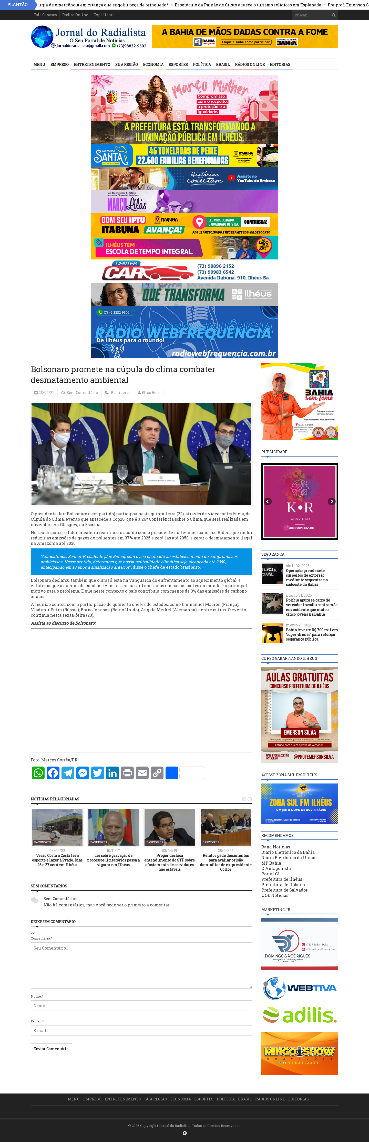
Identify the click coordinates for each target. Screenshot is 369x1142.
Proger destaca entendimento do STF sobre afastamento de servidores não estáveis (169, 862)
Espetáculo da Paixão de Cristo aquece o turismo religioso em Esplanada (255, 4)
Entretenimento (92, 64)
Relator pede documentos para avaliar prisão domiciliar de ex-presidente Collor (226, 862)
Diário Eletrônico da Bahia (288, 852)
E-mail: (37, 1021)
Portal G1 (270, 873)
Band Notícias (275, 846)
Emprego (59, 64)
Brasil (223, 64)
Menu (39, 64)
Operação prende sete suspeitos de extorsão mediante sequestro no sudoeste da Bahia (307, 577)
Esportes (178, 64)
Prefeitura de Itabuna (283, 884)
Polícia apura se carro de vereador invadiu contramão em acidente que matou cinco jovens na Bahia (311, 607)
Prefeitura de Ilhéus (281, 879)
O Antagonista (276, 868)
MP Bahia (271, 863)
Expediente (104, 14)
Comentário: (42, 938)
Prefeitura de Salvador (284, 890)
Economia (153, 64)
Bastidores (120, 392)
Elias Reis (151, 392)
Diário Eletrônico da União (288, 857)
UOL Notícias (274, 895)
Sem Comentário (82, 392)
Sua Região (126, 64)
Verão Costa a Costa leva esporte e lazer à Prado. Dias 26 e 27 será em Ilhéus (57, 860)
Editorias (280, 64)
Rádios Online (75, 14)
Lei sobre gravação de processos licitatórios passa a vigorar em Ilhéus (113, 860)
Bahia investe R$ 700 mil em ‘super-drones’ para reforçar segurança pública (312, 634)
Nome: (37, 996)
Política (202, 64)
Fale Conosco (45, 14)
